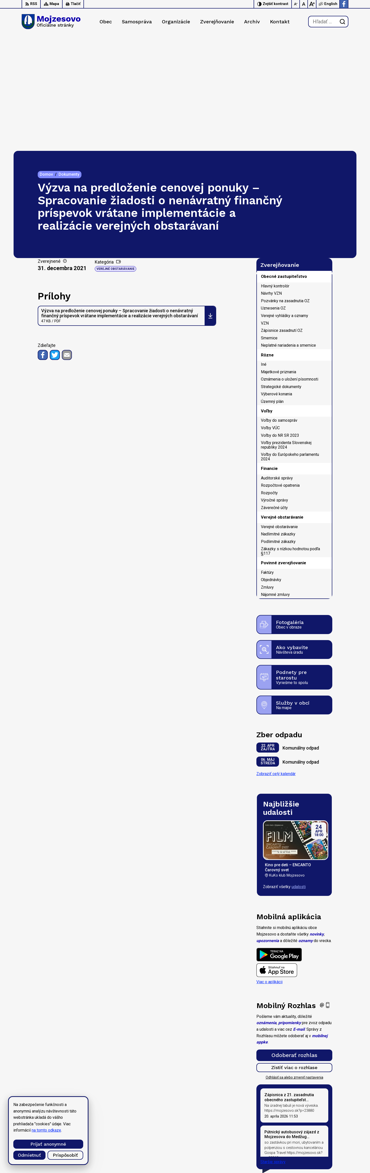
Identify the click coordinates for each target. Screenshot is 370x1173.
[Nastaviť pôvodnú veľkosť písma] (304, 4)
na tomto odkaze (20, 1130)
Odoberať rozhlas (294, 939)
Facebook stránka (321, 1153)
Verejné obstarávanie (115, 153)
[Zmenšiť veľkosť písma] (296, 4)
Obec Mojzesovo (66, 1116)
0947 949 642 (318, 1142)
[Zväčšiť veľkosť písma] (312, 4)
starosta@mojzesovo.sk (327, 1148)
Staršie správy (273, 1046)
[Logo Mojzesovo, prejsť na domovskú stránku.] (51, 21)
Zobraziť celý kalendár (276, 658)
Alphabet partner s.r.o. (88, 1111)
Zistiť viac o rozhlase (294, 951)
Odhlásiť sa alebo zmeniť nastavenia (294, 962)
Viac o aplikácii (269, 866)
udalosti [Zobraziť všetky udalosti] (299, 771)
